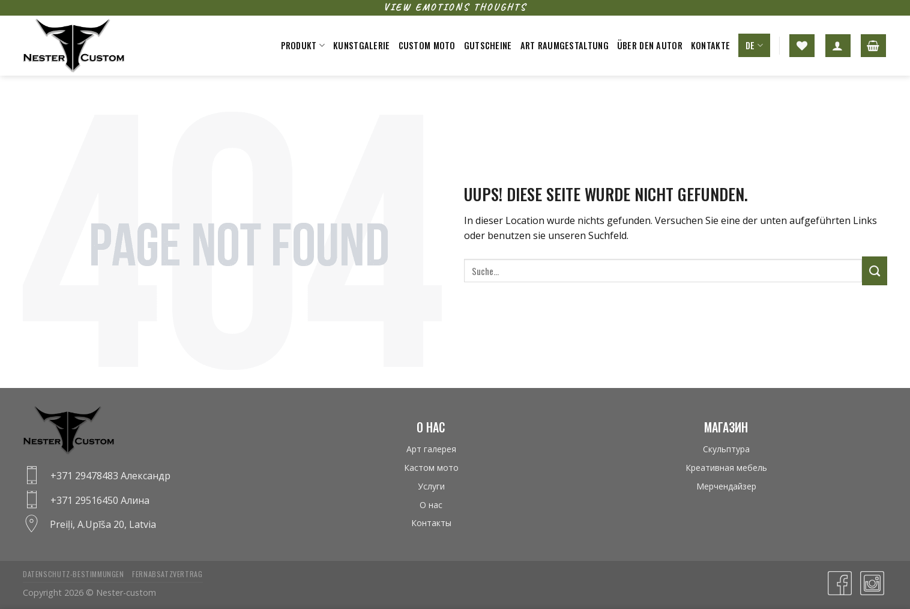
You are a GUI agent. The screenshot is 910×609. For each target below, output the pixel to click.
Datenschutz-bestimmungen (73, 574)
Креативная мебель (726, 467)
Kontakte (710, 45)
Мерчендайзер (726, 486)
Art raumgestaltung (564, 45)
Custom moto (427, 45)
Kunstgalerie (361, 45)
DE (754, 45)
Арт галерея (431, 449)
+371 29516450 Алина (99, 500)
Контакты (431, 523)
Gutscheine (488, 45)
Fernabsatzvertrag (167, 574)
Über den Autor (649, 45)
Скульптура (726, 449)
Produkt (303, 45)
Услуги (431, 486)
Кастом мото (431, 467)
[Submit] (874, 270)
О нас (431, 505)
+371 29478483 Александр (110, 475)
